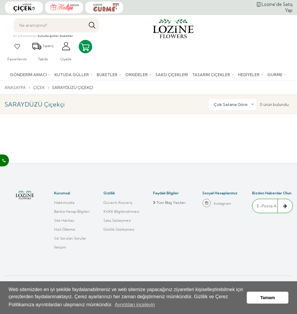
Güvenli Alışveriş (117, 202)
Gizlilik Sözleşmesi (118, 229)
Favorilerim (17, 51)
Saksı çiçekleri (171, 74)
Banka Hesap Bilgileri (72, 211)
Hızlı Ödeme (64, 229)
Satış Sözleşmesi (117, 220)
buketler (66, 36)
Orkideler (136, 74)
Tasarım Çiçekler (211, 74)
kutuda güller (48, 36)
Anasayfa (15, 87)
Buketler (107, 74)
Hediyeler (249, 74)
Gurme (274, 74)
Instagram (216, 203)
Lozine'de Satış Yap (275, 7)
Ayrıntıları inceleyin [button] (135, 304)
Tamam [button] (267, 297)
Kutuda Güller (71, 74)
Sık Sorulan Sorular (70, 238)
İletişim (60, 247)
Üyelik (66, 51)
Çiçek (39, 87)
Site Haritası (64, 220)
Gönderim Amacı (28, 74)
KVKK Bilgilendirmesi (121, 211)
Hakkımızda (64, 202)
